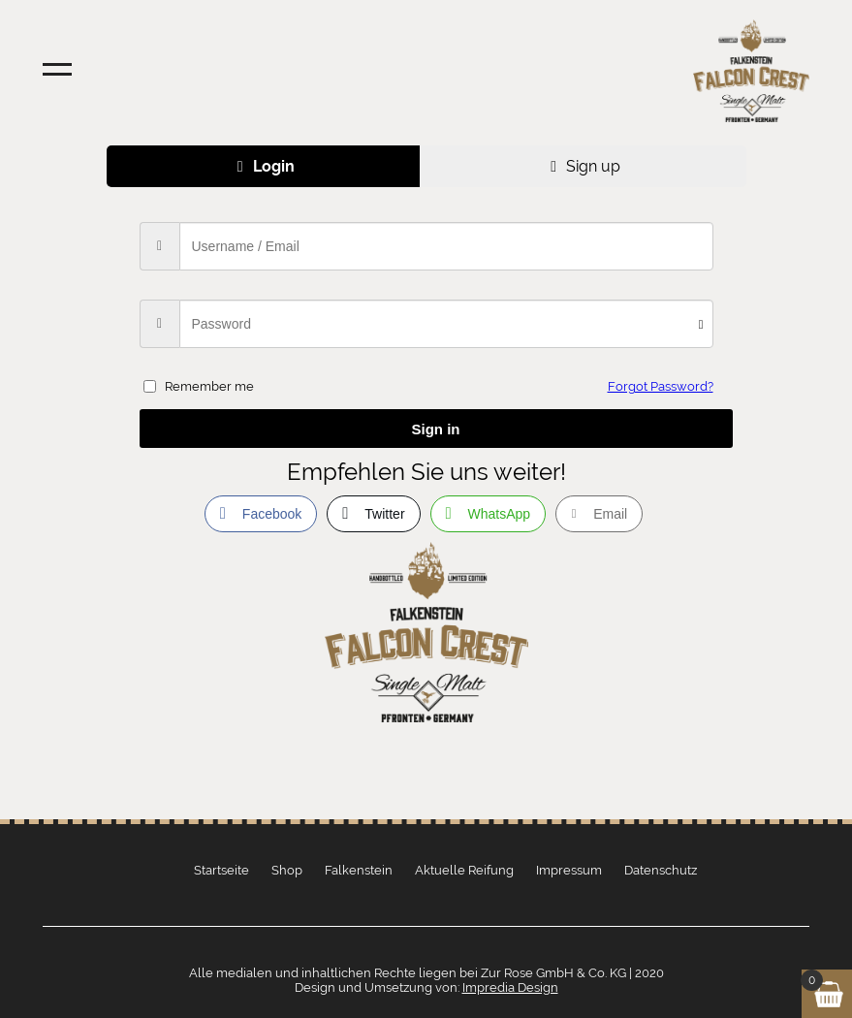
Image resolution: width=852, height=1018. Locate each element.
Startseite (221, 870)
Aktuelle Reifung (464, 870)
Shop (286, 870)
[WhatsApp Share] (488, 513)
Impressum (569, 870)
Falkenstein (359, 870)
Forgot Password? (660, 386)
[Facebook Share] (261, 513)
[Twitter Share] (373, 513)
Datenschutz (660, 870)
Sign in (436, 429)
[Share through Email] (599, 513)
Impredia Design (510, 987)
